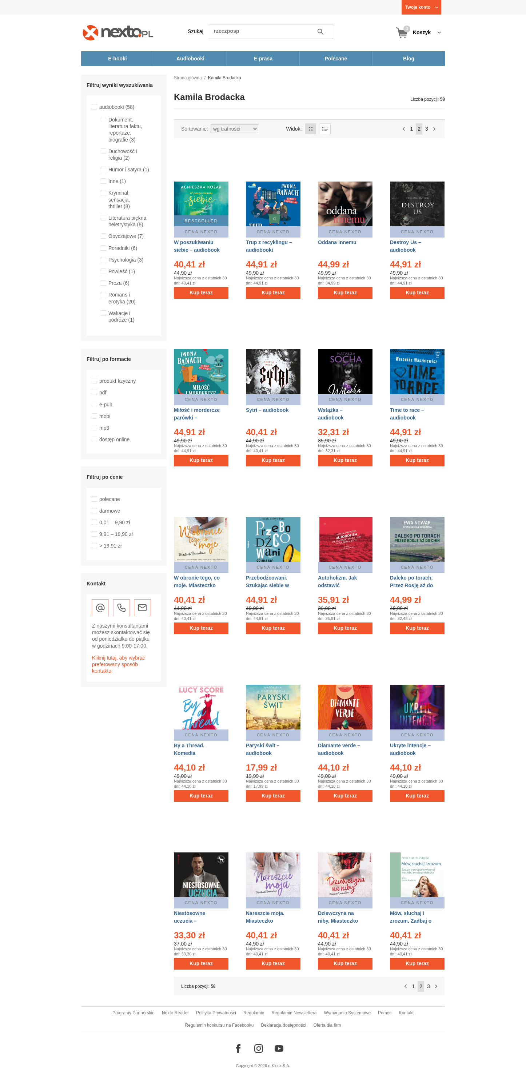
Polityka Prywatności (216, 1012)
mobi (104, 416)
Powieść (121, 271)
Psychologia (126, 260)
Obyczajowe (126, 236)
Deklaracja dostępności (283, 1025)
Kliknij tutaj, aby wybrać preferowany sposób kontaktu (118, 664)
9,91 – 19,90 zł (116, 534)
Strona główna (188, 77)
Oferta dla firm (327, 1025)
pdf (102, 392)
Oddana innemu (337, 242)
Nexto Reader (175, 1012)
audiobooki (117, 107)
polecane (109, 499)
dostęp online (114, 439)
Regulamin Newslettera (293, 1012)
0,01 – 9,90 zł (114, 522)
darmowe (109, 511)
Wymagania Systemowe (347, 1012)
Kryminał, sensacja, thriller (119, 199)
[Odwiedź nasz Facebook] (238, 1048)
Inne (117, 181)
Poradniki (122, 248)
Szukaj (195, 31)
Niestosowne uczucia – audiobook (189, 920)
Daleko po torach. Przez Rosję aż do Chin (411, 585)
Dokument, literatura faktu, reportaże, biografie (125, 130)
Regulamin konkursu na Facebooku (219, 1025)
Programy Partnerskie (133, 1012)
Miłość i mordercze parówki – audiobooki (197, 417)
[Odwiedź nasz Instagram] (258, 1048)
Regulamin (253, 1012)
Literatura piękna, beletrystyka (128, 221)
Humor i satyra (128, 169)
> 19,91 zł (110, 546)
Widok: (294, 129)
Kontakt (406, 1012)
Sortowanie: (194, 129)
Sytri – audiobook (267, 410)
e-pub (105, 404)
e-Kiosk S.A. (279, 1065)
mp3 (104, 428)
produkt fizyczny (117, 381)
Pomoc (384, 1012)
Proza (118, 283)
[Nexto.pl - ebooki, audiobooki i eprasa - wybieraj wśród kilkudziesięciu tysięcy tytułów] (118, 32)
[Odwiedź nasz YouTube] (279, 1048)
